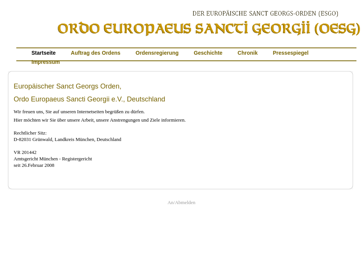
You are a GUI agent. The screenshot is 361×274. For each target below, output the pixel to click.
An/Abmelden (182, 202)
